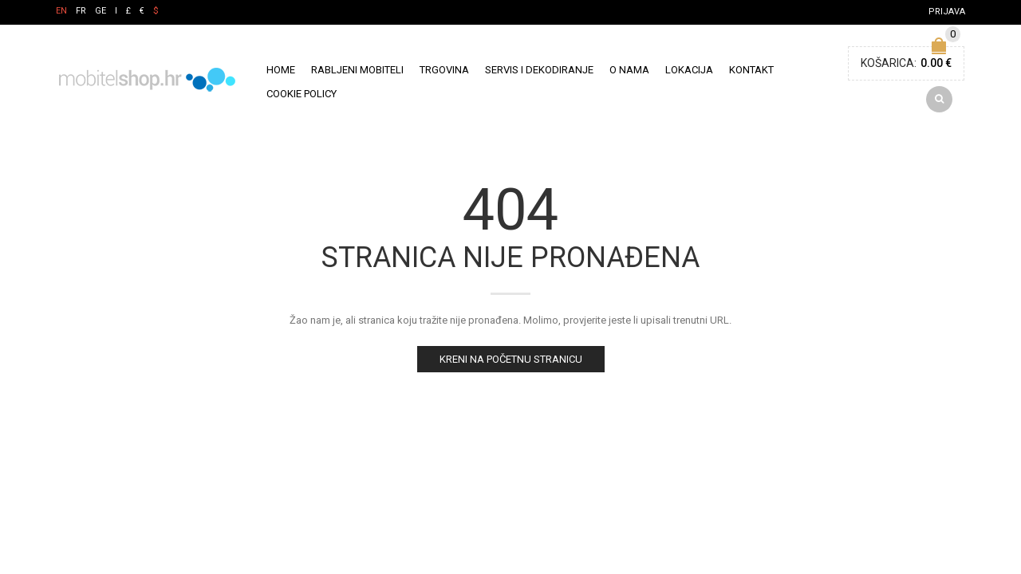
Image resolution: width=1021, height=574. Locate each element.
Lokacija (689, 72)
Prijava (946, 11)
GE (100, 11)
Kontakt (751, 72)
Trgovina (444, 72)
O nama (629, 72)
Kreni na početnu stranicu (511, 365)
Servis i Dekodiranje (539, 72)
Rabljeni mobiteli (357, 72)
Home (280, 72)
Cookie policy (301, 96)
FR (81, 11)
